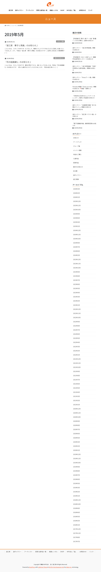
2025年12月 (77, 201)
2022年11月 (77, 313)
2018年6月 (76, 512)
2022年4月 (76, 342)
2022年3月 (76, 347)
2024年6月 (76, 251)
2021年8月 (76, 376)
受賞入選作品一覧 (40, 552)
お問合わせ (83, 552)
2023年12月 (77, 259)
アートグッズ (77, 142)
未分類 (75, 171)
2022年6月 (76, 334)
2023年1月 (76, 305)
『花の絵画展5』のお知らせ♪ (18, 62)
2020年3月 (76, 442)
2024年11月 (77, 235)
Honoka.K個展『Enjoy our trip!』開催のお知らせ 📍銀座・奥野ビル (84, 88)
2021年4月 (76, 392)
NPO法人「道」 (72, 552)
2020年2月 (76, 446)
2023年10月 (77, 268)
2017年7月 (76, 541)
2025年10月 (77, 210)
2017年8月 (76, 537)
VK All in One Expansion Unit (56, 567)
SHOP (62, 552)
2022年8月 (76, 326)
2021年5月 (76, 388)
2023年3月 (76, 297)
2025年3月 (76, 222)
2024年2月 (76, 255)
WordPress (32, 567)
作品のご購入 (77, 154)
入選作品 (76, 159)
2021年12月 (77, 359)
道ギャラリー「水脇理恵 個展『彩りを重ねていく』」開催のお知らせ (84, 106)
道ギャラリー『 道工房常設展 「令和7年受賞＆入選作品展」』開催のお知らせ (84, 68)
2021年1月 (76, 405)
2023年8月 (76, 276)
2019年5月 (76, 483)
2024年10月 (77, 239)
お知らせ (76, 138)
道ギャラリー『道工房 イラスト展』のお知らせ (84, 115)
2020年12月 (77, 409)
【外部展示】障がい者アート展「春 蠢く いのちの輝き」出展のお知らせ (84, 39)
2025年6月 (76, 218)
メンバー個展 (77, 150)
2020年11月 (77, 413)
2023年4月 (76, 293)
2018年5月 (76, 517)
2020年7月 (76, 429)
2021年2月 (76, 400)
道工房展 (76, 179)
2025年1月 (76, 226)
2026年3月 (76, 189)
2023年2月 (76, 301)
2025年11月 (77, 205)
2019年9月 (76, 467)
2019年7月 (76, 475)
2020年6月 (76, 434)
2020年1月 (76, 450)
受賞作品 (76, 163)
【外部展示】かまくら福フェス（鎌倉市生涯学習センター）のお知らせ (84, 58)
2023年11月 (77, 264)
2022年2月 (76, 351)
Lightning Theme (42, 567)
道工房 (8, 552)
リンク (91, 552)
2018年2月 (76, 521)
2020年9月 (76, 421)
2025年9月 (76, 214)
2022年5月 (76, 338)
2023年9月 (76, 272)
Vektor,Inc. (69, 567)
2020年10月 (77, 417)
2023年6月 (76, 284)
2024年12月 (77, 230)
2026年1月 (76, 197)
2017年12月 (77, 529)
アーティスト (28, 552)
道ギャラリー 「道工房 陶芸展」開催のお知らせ (83, 49)
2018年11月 (77, 500)
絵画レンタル (53, 552)
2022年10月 (77, 317)
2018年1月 (76, 525)
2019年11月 (77, 458)
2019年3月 (76, 488)
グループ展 (60, 41)
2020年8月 (76, 425)
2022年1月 (76, 355)
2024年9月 (76, 243)
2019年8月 (76, 471)
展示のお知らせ (59, 58)
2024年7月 (76, 247)
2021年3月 (76, 396)
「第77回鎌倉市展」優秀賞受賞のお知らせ (84, 124)
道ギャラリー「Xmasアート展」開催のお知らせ (83, 78)
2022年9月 (76, 322)
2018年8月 (76, 508)
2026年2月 (76, 193)
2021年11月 (77, 363)
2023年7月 (76, 280)
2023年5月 (76, 288)
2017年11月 (77, 533)
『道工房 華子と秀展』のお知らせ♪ (21, 45)
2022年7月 (76, 330)
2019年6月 (76, 479)
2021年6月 (76, 384)
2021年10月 (77, 367)
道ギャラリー (77, 175)
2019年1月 (76, 496)
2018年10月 (77, 504)
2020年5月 (76, 438)
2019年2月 (76, 492)
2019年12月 (77, 454)
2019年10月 (77, 463)
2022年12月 (77, 309)
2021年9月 (76, 371)
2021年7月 (76, 380)
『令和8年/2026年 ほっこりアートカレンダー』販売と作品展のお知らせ (83, 97)
